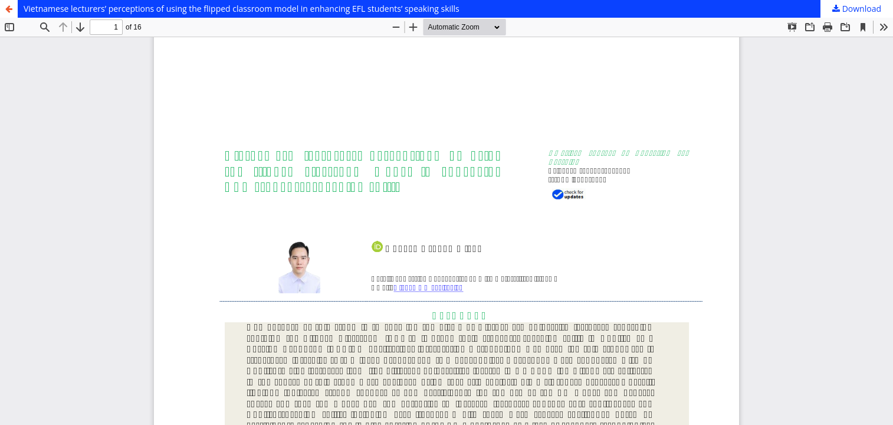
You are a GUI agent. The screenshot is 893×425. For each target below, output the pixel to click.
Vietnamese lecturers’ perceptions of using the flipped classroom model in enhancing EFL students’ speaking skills (241, 8)
